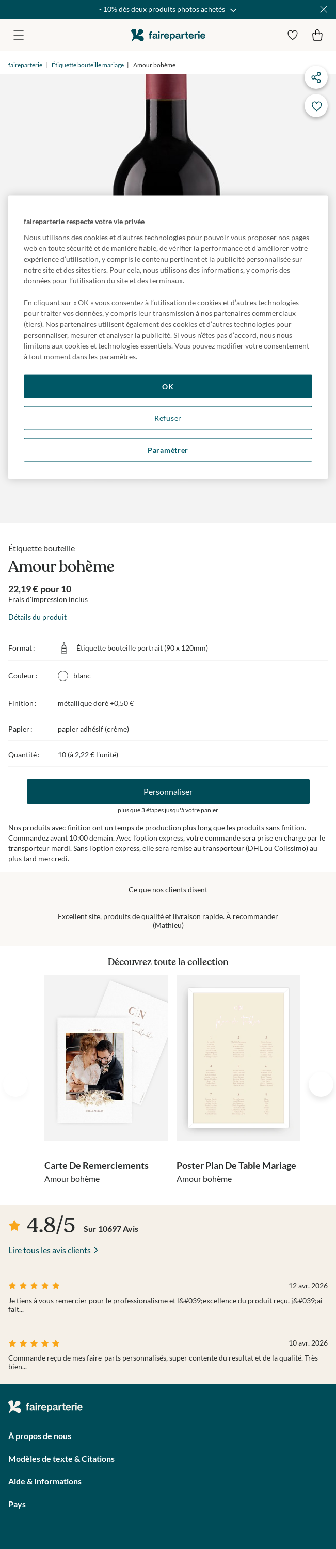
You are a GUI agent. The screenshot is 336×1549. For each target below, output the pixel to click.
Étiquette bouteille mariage (88, 65)
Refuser (168, 418)
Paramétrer (168, 449)
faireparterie (168, 34)
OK (167, 386)
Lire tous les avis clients (49, 1250)
